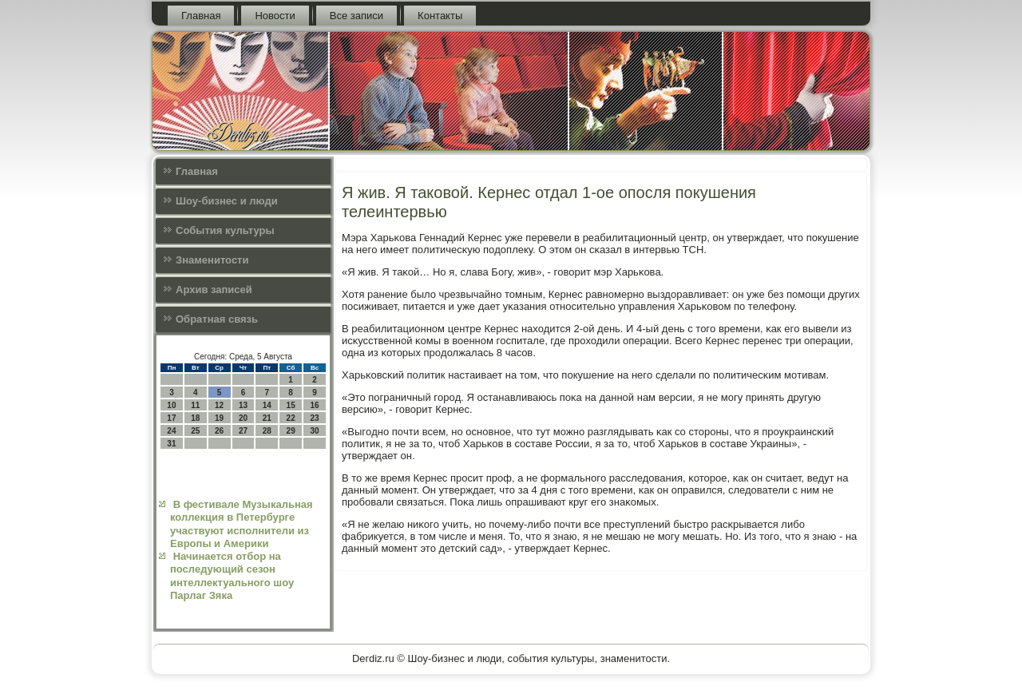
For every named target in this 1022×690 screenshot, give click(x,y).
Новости (275, 16)
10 (171, 405)
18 (195, 418)
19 (219, 418)
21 (267, 418)
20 (243, 418)
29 (291, 430)
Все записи (356, 16)
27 (243, 430)
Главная (200, 16)
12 (219, 405)
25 (195, 430)
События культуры (225, 230)
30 (314, 430)
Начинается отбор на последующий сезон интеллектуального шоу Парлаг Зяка (232, 575)
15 (291, 405)
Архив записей (214, 289)
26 (219, 430)
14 (267, 405)
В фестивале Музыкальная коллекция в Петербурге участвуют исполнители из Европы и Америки (241, 523)
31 (171, 443)
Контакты (440, 16)
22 (291, 418)
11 (195, 405)
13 (243, 405)
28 (267, 430)
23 (314, 418)
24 (171, 430)
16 (314, 405)
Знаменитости (212, 260)
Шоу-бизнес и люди (227, 201)
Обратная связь (217, 319)
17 (171, 418)
